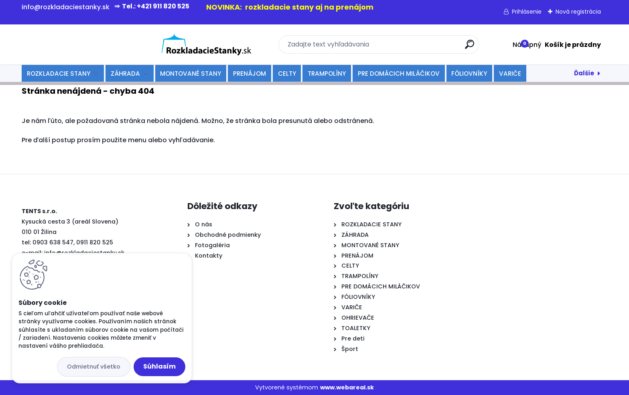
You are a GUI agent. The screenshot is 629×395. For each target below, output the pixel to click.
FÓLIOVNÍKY (469, 73)
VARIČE (510, 73)
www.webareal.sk (347, 387)
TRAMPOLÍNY (327, 73)
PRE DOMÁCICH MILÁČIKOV (399, 73)
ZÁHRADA (125, 73)
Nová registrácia (578, 12)
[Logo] (71, 44)
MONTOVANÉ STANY (190, 73)
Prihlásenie (527, 12)
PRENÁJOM (249, 73)
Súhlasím (159, 366)
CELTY (287, 73)
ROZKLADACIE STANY (58, 73)
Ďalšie (584, 73)
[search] (401, 47)
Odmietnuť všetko (93, 367)
